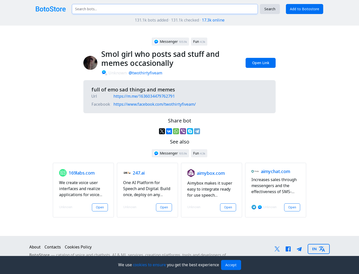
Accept (231, 264)
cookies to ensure (150, 264)
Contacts (53, 247)
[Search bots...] (164, 9)
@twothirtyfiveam (145, 73)
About (35, 247)
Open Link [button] (260, 62)
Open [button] (100, 207)
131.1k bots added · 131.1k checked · (180, 20)
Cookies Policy (78, 247)
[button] (170, 42)
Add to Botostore (304, 9)
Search (269, 9)
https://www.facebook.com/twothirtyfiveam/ (154, 104)
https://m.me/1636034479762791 (144, 96)
